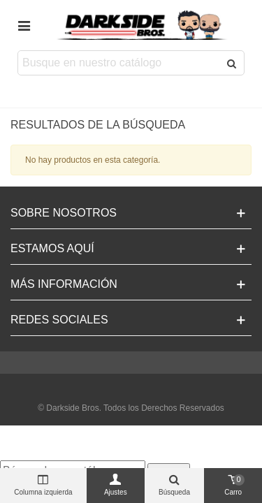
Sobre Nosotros (63, 213)
